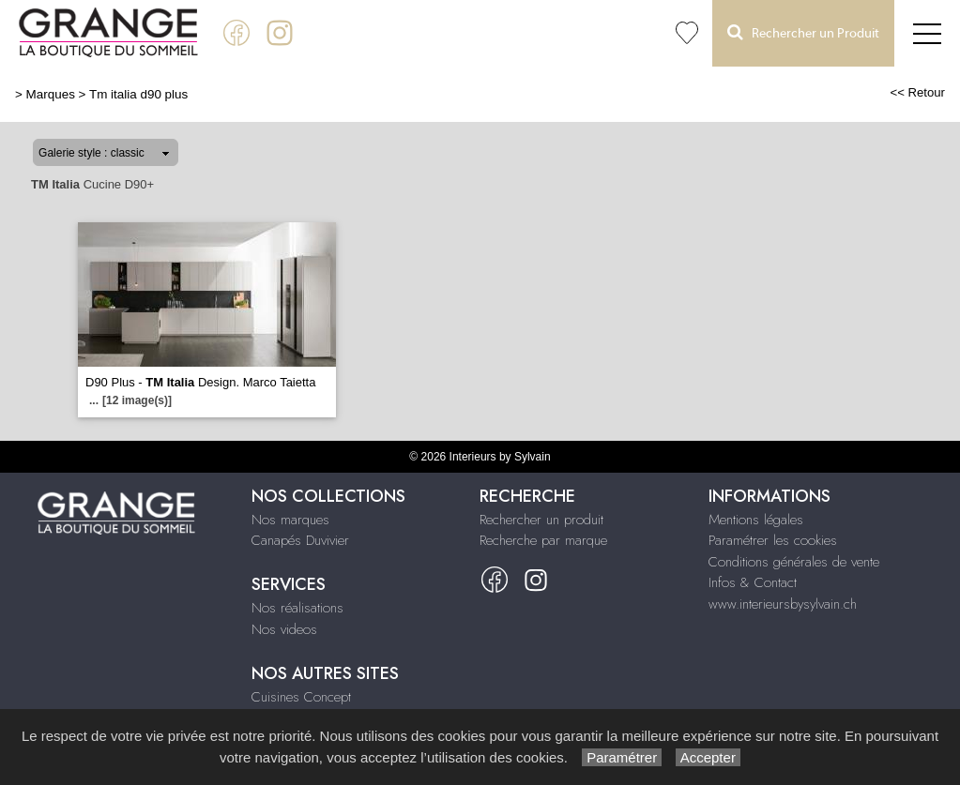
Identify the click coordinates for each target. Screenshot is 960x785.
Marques (50, 94)
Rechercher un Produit (803, 32)
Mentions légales (756, 519)
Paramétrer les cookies (773, 540)
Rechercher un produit (541, 519)
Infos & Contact (753, 582)
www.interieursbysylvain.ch (783, 604)
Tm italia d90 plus (138, 94)
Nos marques (290, 519)
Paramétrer (622, 757)
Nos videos (284, 629)
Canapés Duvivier (300, 540)
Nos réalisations (297, 607)
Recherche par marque (543, 540)
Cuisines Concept (301, 697)
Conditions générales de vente (794, 561)
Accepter (708, 757)
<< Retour (917, 92)
